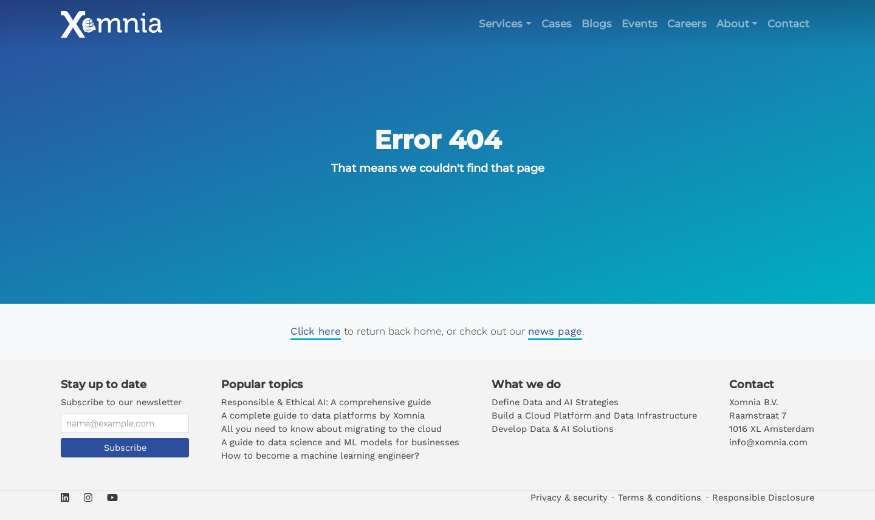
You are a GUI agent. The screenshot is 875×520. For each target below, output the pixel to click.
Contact (788, 24)
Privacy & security (569, 497)
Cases (556, 24)
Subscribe (125, 447)
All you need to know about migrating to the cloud (331, 428)
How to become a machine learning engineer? (320, 455)
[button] (505, 24)
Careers (687, 24)
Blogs (597, 24)
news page (555, 331)
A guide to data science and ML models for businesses (340, 442)
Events (639, 24)
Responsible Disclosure (763, 497)
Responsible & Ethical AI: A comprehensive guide (326, 402)
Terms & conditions (659, 497)
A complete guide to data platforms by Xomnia (323, 415)
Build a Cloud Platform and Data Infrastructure (594, 415)
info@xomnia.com (768, 442)
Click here (315, 331)
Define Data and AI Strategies (555, 402)
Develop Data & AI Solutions (553, 428)
